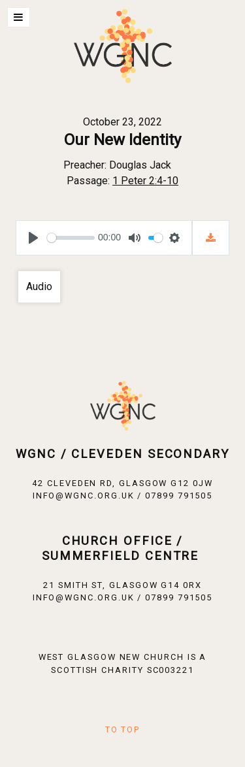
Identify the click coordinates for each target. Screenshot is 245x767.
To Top (122, 729)
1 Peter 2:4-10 (145, 180)
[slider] (71, 237)
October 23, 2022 (122, 122)
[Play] (33, 237)
